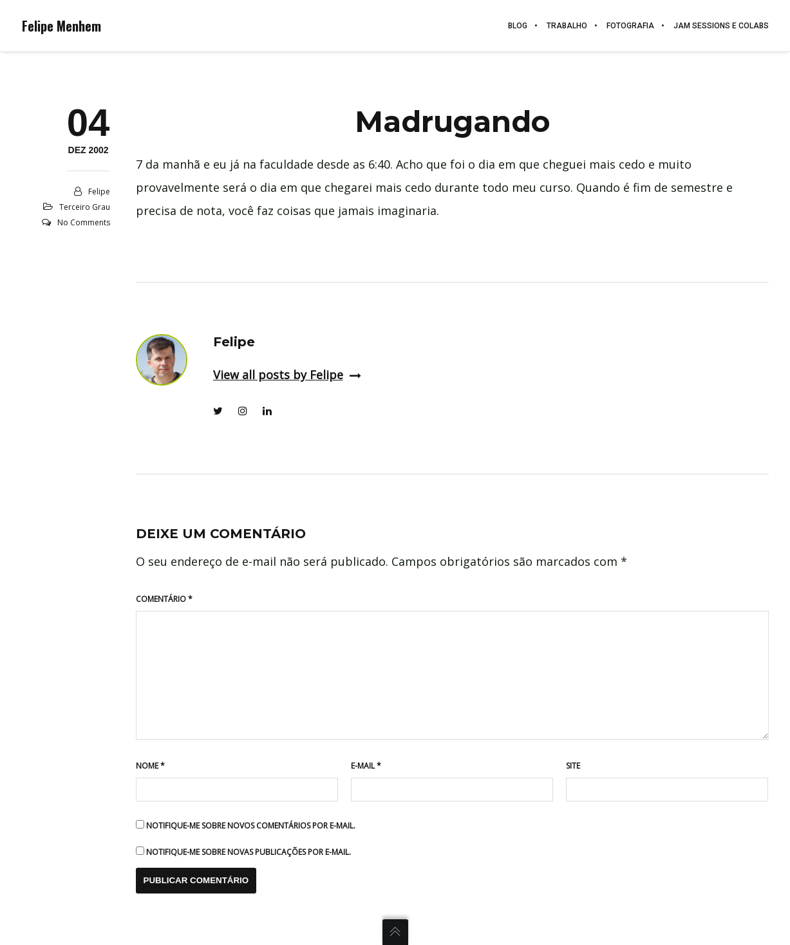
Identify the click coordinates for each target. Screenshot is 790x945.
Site (573, 765)
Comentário (164, 599)
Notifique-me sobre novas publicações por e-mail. (248, 852)
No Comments (83, 222)
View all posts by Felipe (287, 374)
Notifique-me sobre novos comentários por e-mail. (250, 825)
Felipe (99, 191)
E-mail (366, 765)
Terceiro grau (84, 206)
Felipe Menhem (61, 25)
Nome (150, 765)
